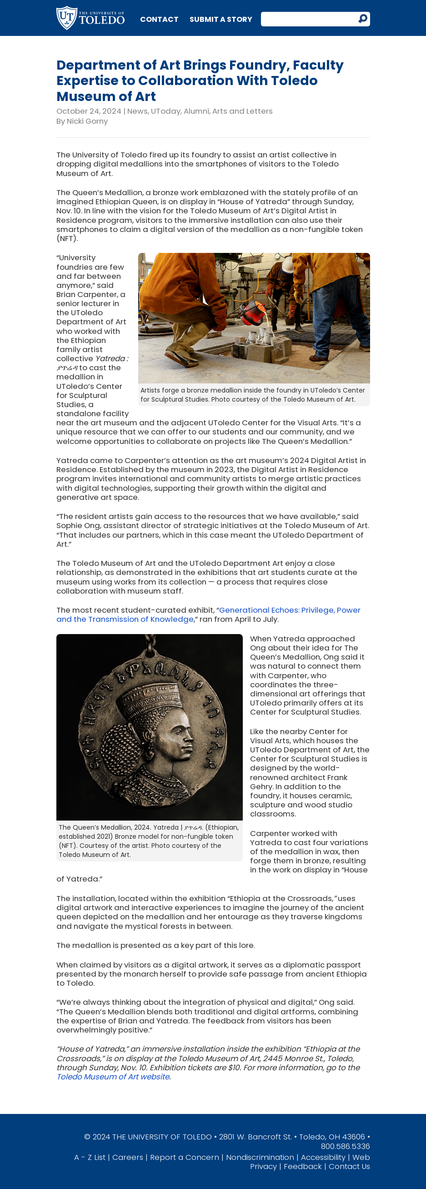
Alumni (196, 111)
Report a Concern (184, 1157)
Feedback (303, 1166)
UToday (165, 111)
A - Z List (89, 1157)
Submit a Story (221, 19)
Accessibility (323, 1157)
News (137, 111)
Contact (159, 19)
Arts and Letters (242, 111)
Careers (127, 1157)
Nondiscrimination (260, 1157)
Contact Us (349, 1166)
